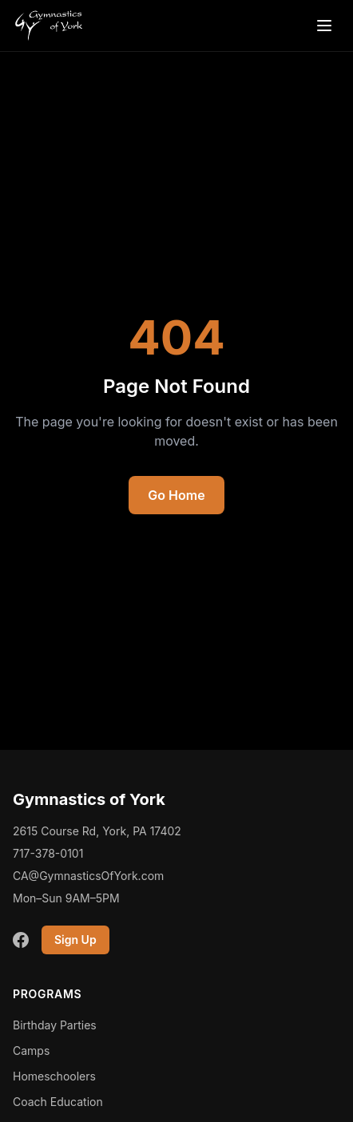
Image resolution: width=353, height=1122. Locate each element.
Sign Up (75, 939)
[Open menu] (324, 26)
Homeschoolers (54, 1076)
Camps (31, 1050)
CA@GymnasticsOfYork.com (88, 875)
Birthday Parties (55, 1025)
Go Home (176, 495)
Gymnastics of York (89, 799)
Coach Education (58, 1101)
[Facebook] (21, 940)
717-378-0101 (48, 853)
